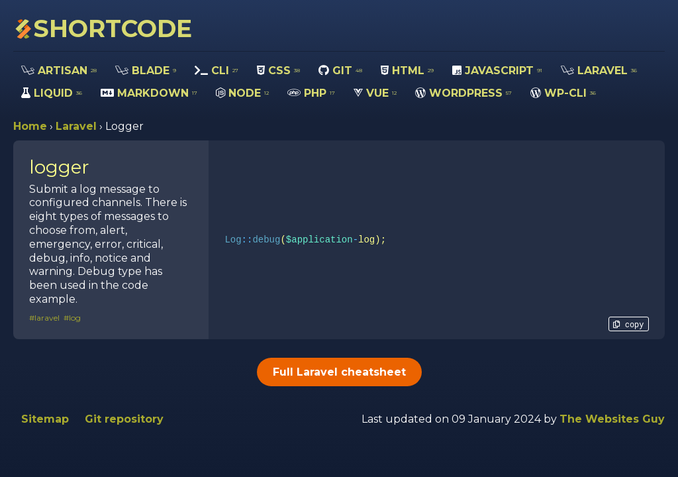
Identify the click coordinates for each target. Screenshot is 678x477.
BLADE (145, 70)
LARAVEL (599, 70)
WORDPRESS (463, 93)
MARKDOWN (149, 93)
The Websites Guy (612, 419)
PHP (311, 93)
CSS (278, 70)
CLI (216, 70)
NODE (242, 93)
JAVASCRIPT (497, 70)
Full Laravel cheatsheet (339, 372)
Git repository (124, 419)
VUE (375, 93)
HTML (407, 70)
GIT (340, 70)
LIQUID (51, 93)
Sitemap (45, 419)
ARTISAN (59, 70)
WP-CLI (563, 93)
